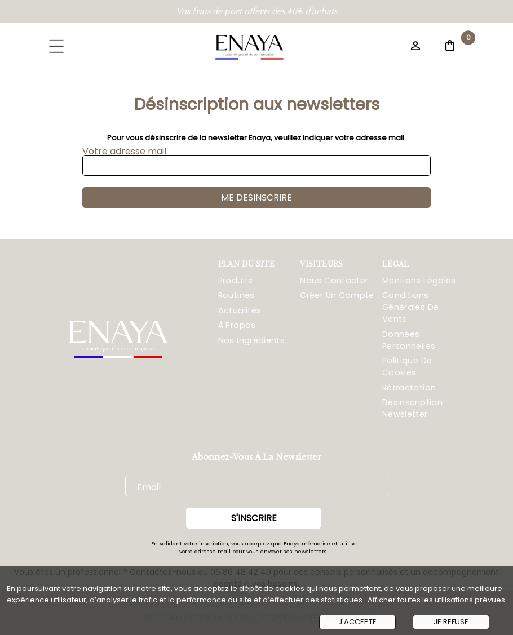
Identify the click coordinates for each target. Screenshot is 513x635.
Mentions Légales (419, 280)
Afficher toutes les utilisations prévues (435, 599)
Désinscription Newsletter (412, 408)
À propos (237, 325)
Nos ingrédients (251, 340)
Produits (235, 280)
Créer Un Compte (337, 295)
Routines (236, 295)
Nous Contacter (334, 280)
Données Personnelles (408, 340)
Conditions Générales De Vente (410, 307)
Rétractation (409, 387)
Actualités (240, 310)
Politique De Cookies (407, 366)
